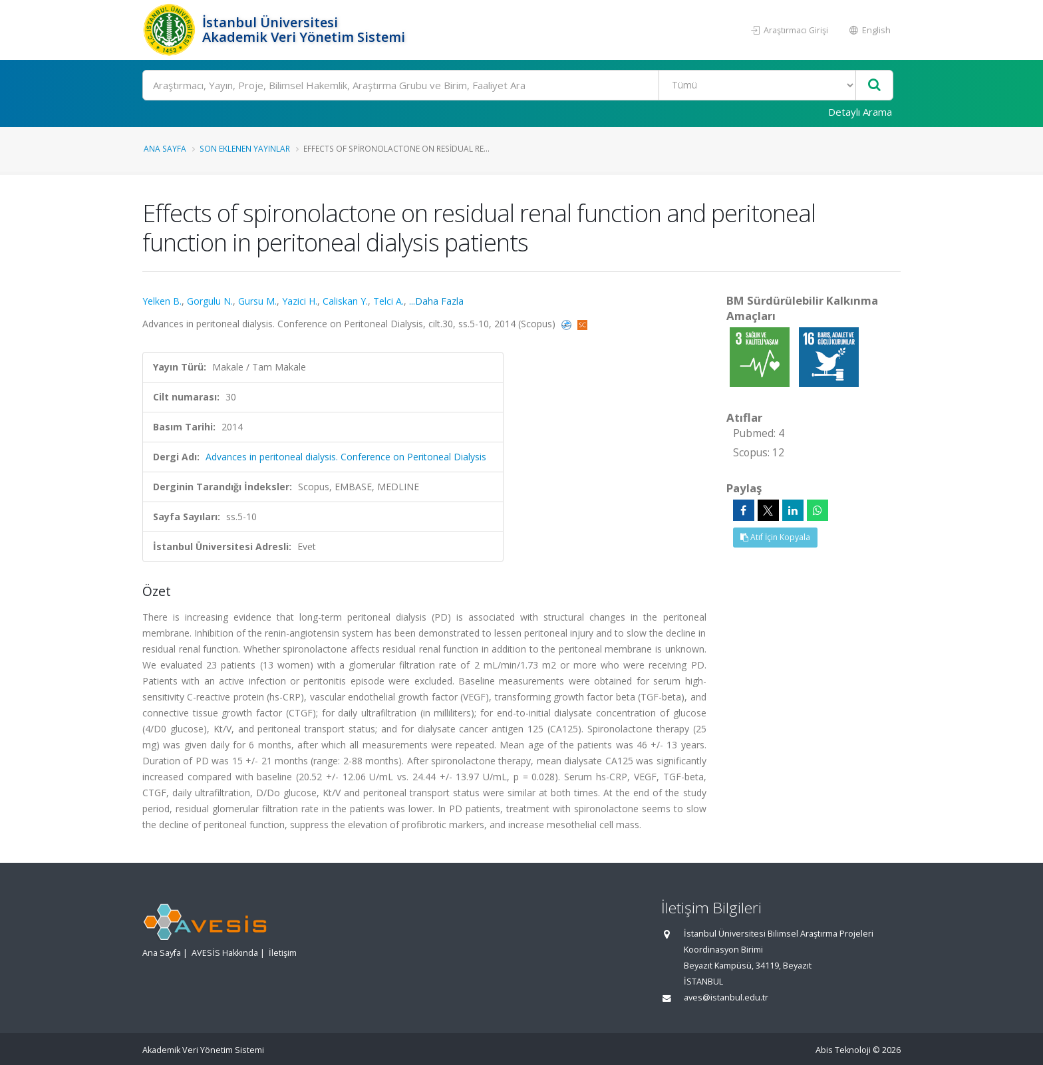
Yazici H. (299, 301)
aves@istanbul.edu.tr (726, 997)
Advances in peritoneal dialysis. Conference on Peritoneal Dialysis (346, 456)
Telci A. (388, 301)
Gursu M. (257, 301)
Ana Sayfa (165, 148)
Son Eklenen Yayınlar (245, 148)
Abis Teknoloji (843, 1050)
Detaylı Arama (860, 111)
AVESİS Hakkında (225, 953)
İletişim (283, 953)
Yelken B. (162, 301)
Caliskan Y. (345, 301)
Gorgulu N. (210, 301)
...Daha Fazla (436, 301)
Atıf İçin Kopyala (775, 537)
